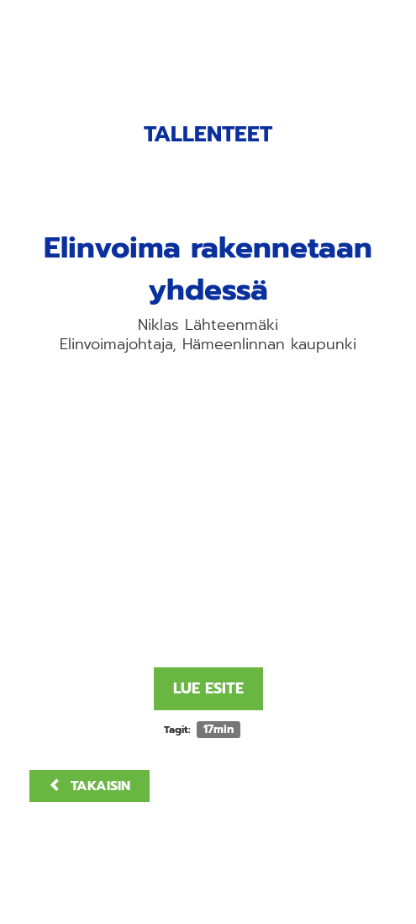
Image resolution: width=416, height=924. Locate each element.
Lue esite (208, 688)
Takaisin (89, 786)
